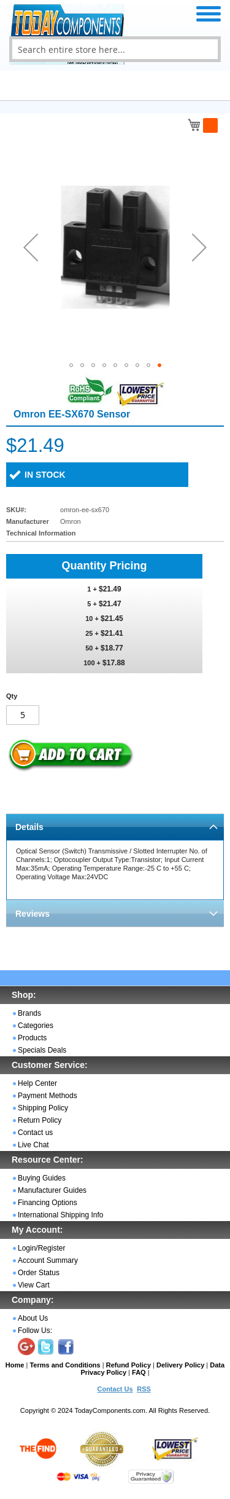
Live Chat (33, 1145)
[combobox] (115, 49)
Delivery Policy (180, 1365)
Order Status (38, 1272)
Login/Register (41, 1248)
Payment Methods (47, 1095)
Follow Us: (35, 1330)
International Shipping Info (60, 1215)
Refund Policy (128, 1365)
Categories (35, 1025)
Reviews (32, 914)
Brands (29, 1013)
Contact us (35, 1132)
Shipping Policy (43, 1108)
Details (29, 827)
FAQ (139, 1372)
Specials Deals (42, 1050)
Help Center (37, 1083)
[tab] (115, 826)
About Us (33, 1318)
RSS (144, 1389)
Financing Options (47, 1202)
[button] (30, 247)
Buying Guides (42, 1178)
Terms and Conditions (64, 1365)
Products (32, 1038)
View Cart (34, 1285)
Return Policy (39, 1120)
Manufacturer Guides (52, 1190)
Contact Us (114, 1389)
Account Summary (48, 1260)
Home (15, 1365)
